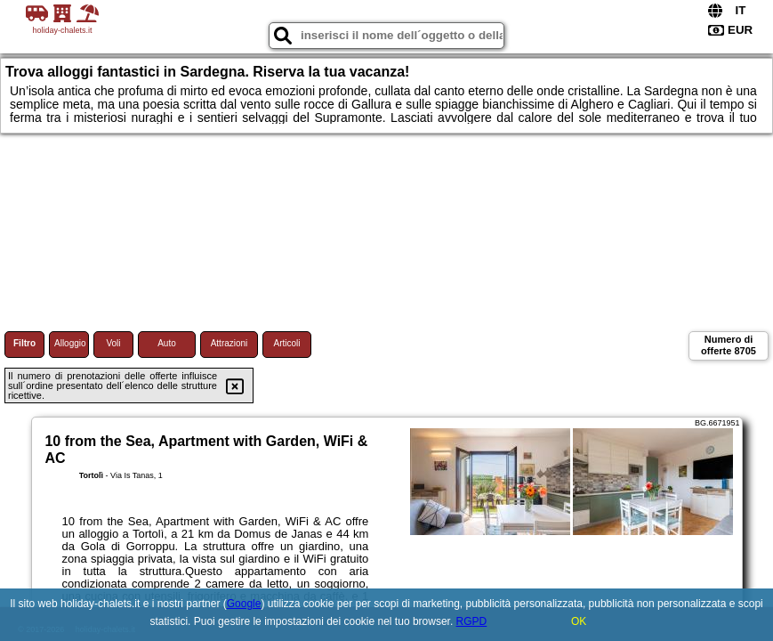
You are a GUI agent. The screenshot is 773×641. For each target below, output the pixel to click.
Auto (166, 343)
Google (244, 603)
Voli (113, 343)
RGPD (471, 621)
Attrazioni (229, 343)
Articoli (286, 343)
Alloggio (70, 343)
